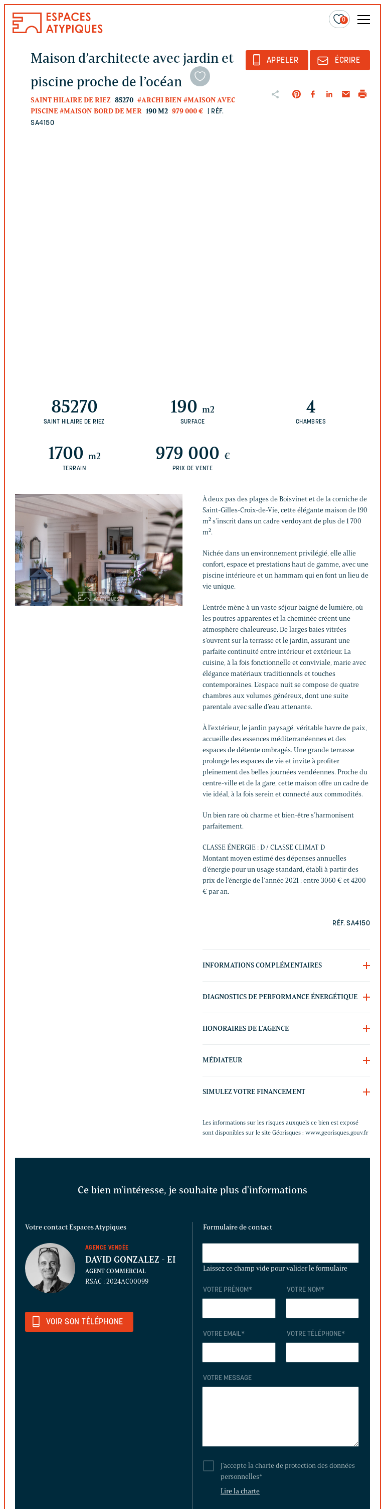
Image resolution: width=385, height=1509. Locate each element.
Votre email (224, 1334)
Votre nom (305, 1290)
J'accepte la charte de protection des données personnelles (288, 1471)
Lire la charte (240, 1491)
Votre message (227, 1378)
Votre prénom (227, 1290)
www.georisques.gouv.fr (336, 1132)
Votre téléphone (316, 1334)
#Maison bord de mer (101, 111)
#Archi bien (159, 100)
